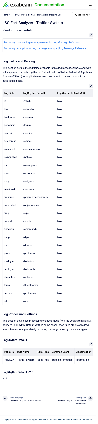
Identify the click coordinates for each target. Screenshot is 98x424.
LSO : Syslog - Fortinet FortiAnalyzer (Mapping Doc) (38, 14)
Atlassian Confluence (82, 419)
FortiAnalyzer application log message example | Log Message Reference (45, 48)
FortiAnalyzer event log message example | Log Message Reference (42, 42)
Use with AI (82, 14)
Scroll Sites (65, 419)
